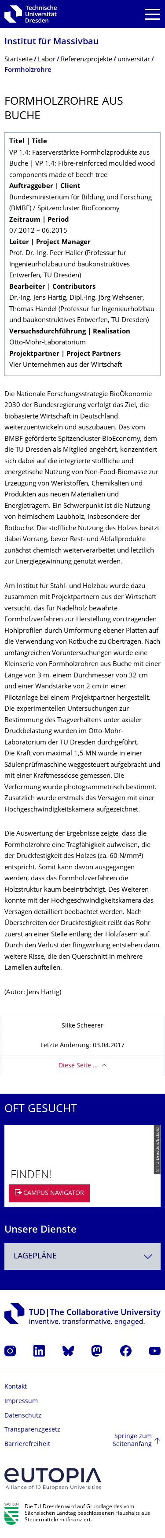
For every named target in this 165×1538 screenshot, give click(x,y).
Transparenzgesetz (32, 1430)
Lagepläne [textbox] (35, 1256)
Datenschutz (22, 1416)
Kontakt (15, 1387)
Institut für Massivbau (51, 42)
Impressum (21, 1401)
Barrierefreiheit (27, 1444)
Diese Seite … (78, 1066)
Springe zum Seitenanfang (132, 1440)
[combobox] (82, 1256)
